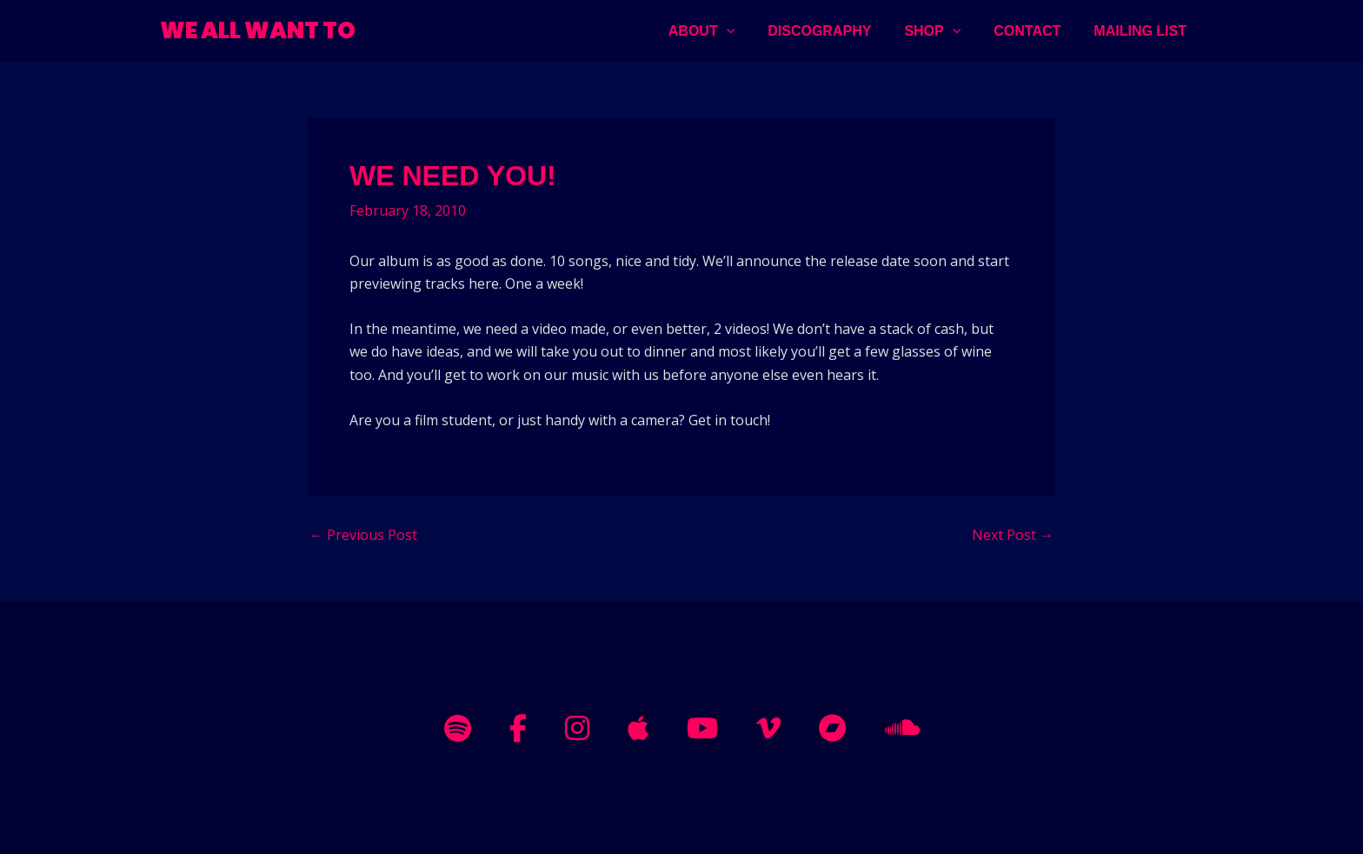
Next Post (1013, 535)
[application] (750, 31)
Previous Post (363, 535)
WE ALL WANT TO (258, 30)
